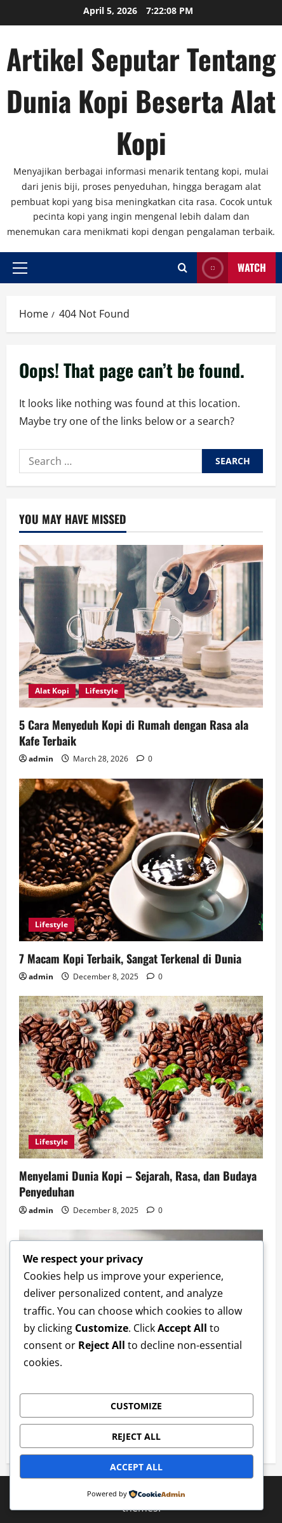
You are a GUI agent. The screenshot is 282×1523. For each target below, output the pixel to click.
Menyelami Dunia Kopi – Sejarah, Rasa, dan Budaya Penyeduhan (138, 1183)
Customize (136, 1406)
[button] (20, 267)
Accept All (136, 1467)
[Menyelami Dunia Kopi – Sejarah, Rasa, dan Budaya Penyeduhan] (141, 1077)
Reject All (136, 1436)
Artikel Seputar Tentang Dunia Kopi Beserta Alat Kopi (141, 100)
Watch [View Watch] (231, 267)
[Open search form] (182, 267)
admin (41, 758)
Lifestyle (101, 690)
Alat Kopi (52, 690)
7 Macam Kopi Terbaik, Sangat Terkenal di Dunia (130, 958)
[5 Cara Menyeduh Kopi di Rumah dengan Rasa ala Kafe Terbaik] (141, 626)
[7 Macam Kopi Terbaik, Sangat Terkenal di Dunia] (141, 860)
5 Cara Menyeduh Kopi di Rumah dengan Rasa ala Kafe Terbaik (133, 732)
